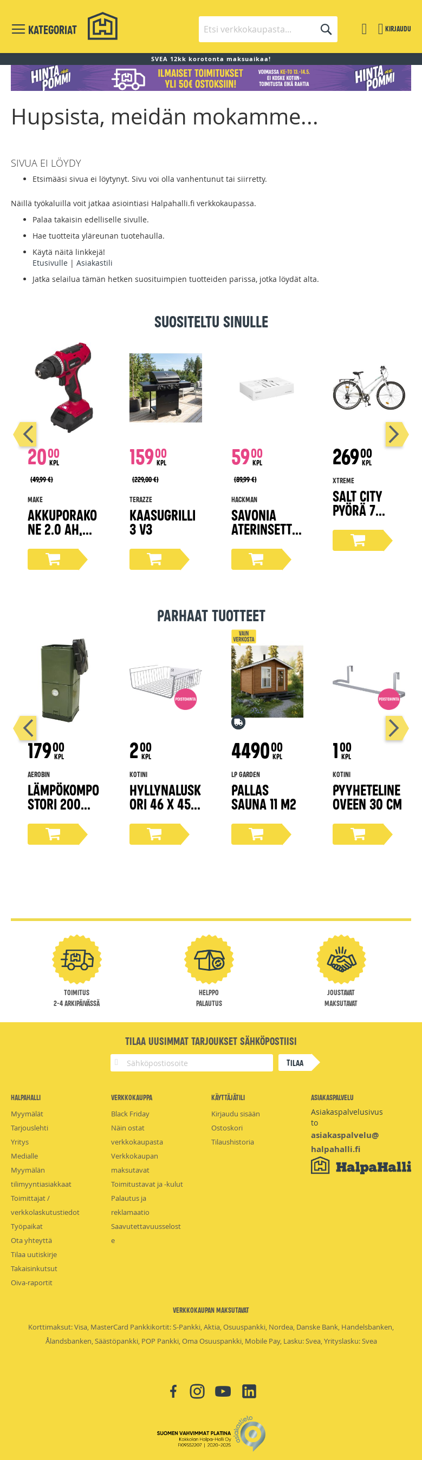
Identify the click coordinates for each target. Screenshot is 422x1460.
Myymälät (27, 1114)
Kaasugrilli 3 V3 (162, 521)
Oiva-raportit (32, 1282)
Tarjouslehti (29, 1128)
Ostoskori (227, 1128)
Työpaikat (27, 1226)
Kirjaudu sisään (235, 1114)
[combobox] (268, 29)
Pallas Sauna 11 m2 (263, 796)
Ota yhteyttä (31, 1240)
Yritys (20, 1142)
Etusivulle (50, 263)
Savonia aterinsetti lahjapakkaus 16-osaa (264, 535)
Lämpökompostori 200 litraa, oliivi (63, 803)
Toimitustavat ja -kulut (147, 1184)
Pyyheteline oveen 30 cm (367, 796)
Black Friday (130, 1114)
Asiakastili (94, 263)
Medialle (24, 1156)
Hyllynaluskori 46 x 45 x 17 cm (165, 803)
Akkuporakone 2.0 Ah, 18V (62, 528)
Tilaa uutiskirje (34, 1254)
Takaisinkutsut (34, 1268)
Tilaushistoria (232, 1142)
